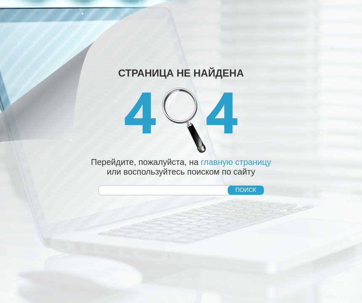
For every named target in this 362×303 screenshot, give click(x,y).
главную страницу (236, 162)
